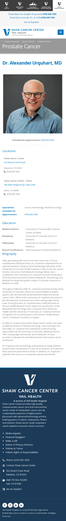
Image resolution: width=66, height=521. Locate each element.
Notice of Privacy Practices (19, 444)
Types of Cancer (28, 41)
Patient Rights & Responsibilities (22, 452)
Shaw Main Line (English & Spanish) (32, 14)
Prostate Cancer (44, 41)
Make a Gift (11, 440)
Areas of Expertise (12, 41)
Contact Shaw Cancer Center (21, 465)
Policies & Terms (14, 448)
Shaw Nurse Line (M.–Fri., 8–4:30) (32, 17)
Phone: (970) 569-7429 (17, 459)
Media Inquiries (13, 433)
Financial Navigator (15, 437)
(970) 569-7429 (47, 140)
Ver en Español (31, 22)
